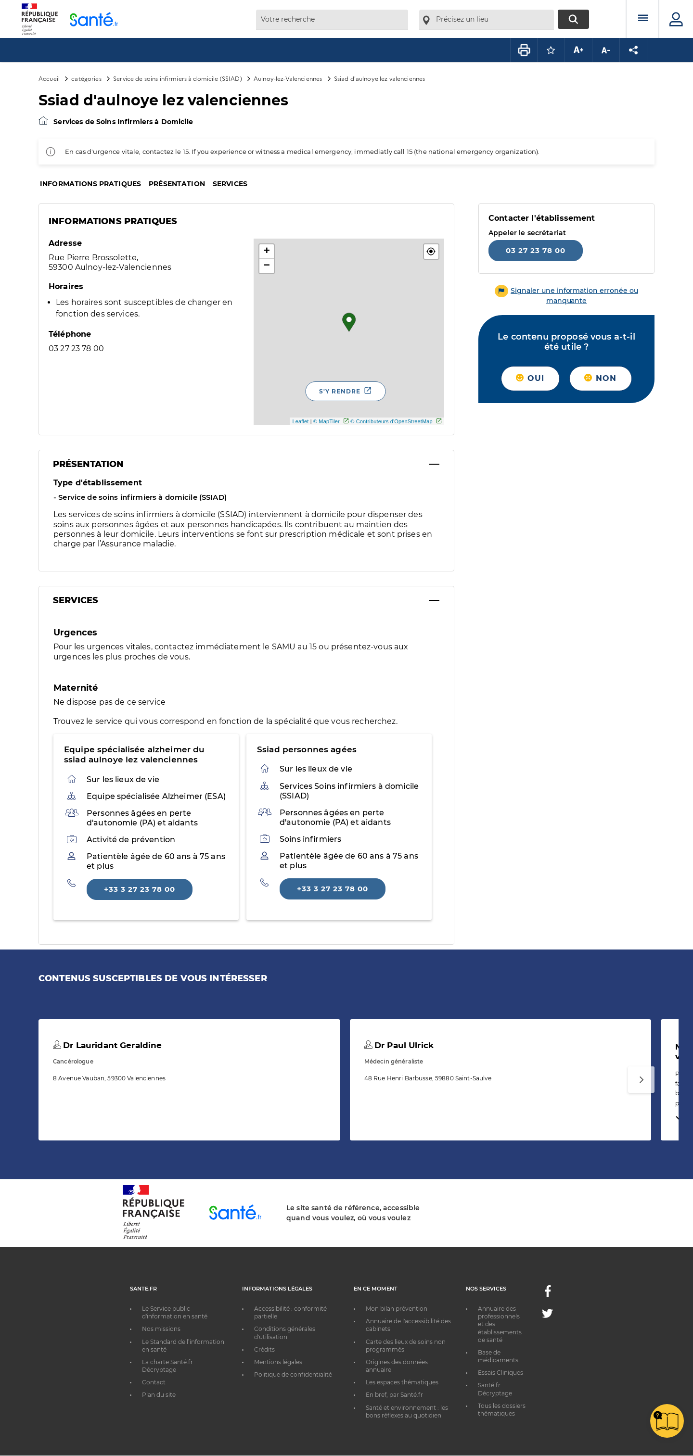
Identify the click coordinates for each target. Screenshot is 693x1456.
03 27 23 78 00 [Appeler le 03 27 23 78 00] (535, 250)
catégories (86, 78)
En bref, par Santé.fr (394, 1394)
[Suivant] (641, 1079)
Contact (154, 1382)
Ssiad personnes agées (307, 749)
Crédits (264, 1349)
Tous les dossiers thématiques (502, 1409)
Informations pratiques (90, 183)
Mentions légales (278, 1362)
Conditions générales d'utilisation (284, 1332)
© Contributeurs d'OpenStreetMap (391, 421)
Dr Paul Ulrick (399, 1045)
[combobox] (332, 19)
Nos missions (161, 1328)
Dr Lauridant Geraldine (107, 1045)
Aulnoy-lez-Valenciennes (288, 78)
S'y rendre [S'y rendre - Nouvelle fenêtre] (339, 391)
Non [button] (600, 378)
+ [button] (267, 251)
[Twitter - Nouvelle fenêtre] (547, 1315)
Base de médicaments (498, 1356)
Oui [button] (530, 378)
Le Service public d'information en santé (174, 1312)
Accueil (49, 78)
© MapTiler (326, 421)
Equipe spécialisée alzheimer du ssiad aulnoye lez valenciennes (134, 754)
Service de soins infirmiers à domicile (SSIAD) (177, 78)
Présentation (177, 183)
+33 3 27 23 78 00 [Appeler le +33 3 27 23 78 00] (139, 889)
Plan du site (159, 1394)
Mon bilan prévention (396, 1308)
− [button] (267, 266)
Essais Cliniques (500, 1372)
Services (230, 183)
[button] (431, 251)
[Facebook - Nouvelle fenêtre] (548, 1294)
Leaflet (300, 421)
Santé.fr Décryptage (495, 1388)
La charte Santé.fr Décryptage (167, 1365)
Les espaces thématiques (402, 1382)
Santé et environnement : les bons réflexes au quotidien (407, 1411)
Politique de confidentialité (293, 1374)
